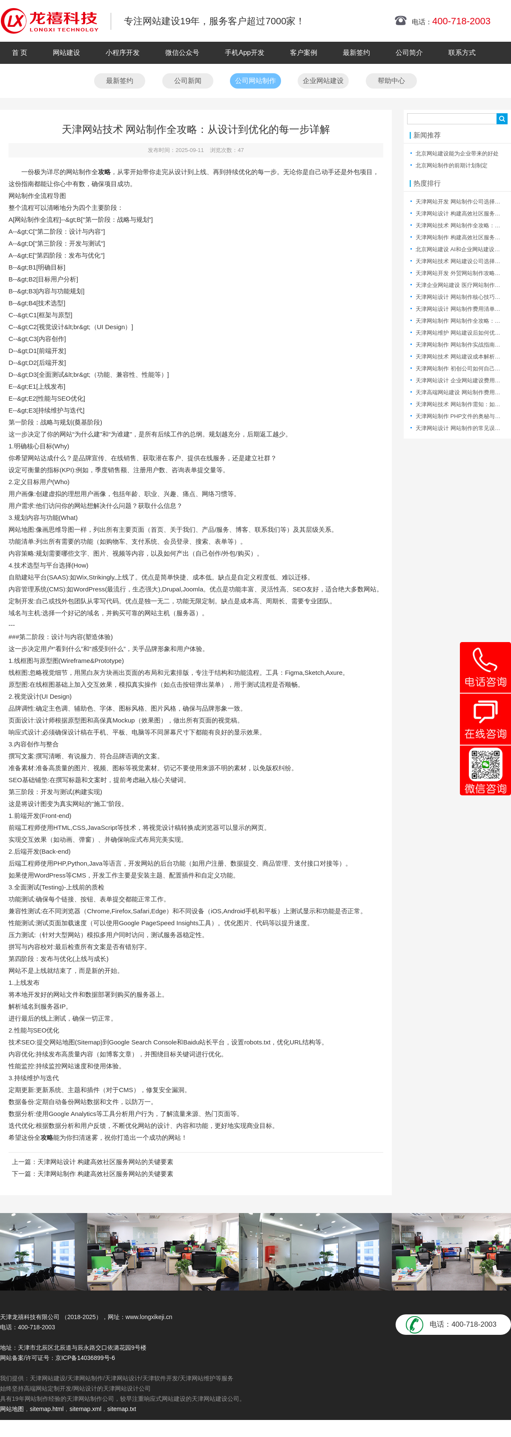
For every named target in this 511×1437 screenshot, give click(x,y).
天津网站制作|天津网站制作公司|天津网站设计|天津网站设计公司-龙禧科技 (49, 21)
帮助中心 (391, 80)
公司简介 (409, 52)
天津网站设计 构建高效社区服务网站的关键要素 (105, 1161)
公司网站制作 (255, 80)
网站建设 (66, 52)
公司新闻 (187, 80)
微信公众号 (182, 52)
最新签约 (356, 52)
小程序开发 (123, 52)
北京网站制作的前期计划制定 (452, 165)
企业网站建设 (323, 80)
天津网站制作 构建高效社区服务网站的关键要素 (105, 1173)
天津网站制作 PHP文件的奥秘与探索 (461, 416)
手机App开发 (244, 52)
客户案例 (303, 52)
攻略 (104, 171)
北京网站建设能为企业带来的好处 (457, 153)
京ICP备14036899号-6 (85, 1357)
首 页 (19, 52)
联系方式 (462, 52)
